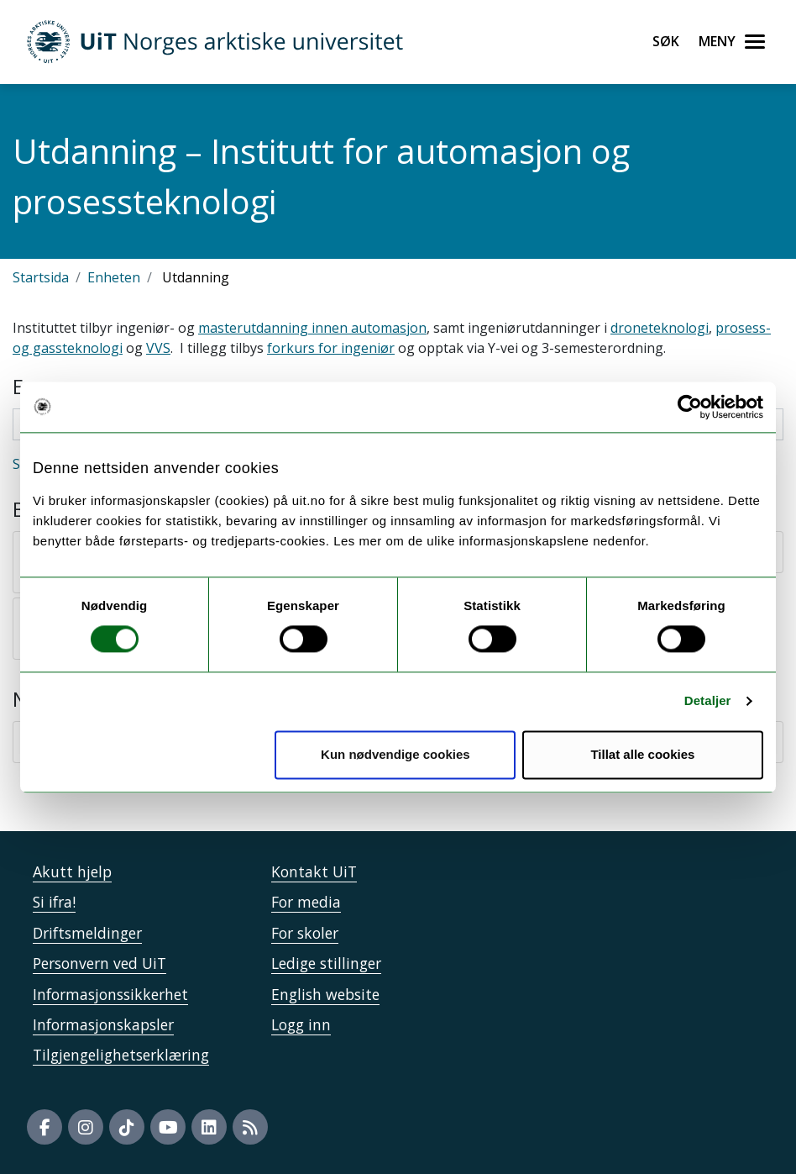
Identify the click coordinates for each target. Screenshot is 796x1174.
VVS (158, 348)
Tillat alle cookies (642, 754)
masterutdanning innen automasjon (312, 328)
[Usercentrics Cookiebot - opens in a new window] (689, 406)
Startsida (41, 277)
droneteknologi (659, 328)
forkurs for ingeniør (331, 348)
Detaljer (707, 701)
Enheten (113, 277)
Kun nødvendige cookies (395, 754)
